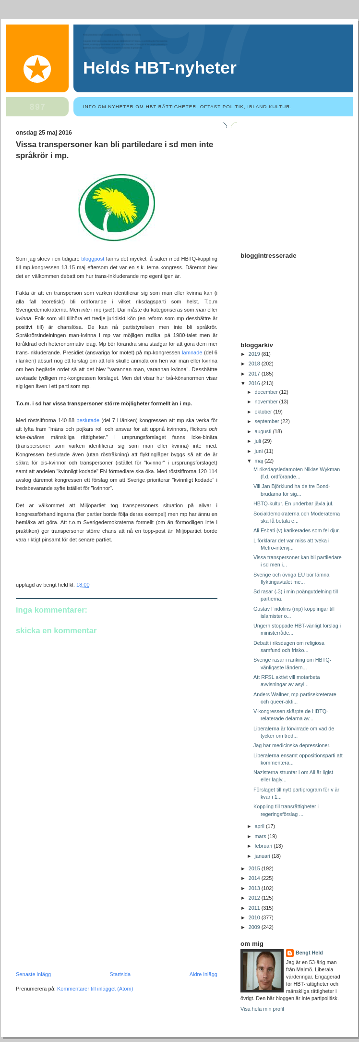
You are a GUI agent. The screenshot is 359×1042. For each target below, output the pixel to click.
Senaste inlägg (33, 974)
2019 (255, 354)
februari (264, 846)
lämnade (192, 352)
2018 (255, 363)
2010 (255, 917)
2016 (255, 383)
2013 (255, 888)
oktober (264, 411)
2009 (255, 927)
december (267, 392)
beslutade (87, 420)
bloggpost (92, 259)
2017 (255, 374)
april (260, 826)
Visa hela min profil (262, 1009)
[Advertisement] (88, 905)
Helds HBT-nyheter (160, 67)
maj (259, 461)
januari (263, 856)
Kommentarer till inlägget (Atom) (95, 989)
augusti (264, 431)
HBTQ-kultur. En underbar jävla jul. (293, 503)
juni (259, 451)
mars (261, 836)
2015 (255, 868)
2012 (255, 898)
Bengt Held (309, 952)
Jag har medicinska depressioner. (292, 745)
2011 (255, 908)
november (267, 401)
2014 (255, 878)
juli (259, 441)
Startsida (120, 974)
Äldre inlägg (203, 974)
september (268, 421)
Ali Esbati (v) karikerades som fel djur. (296, 530)
